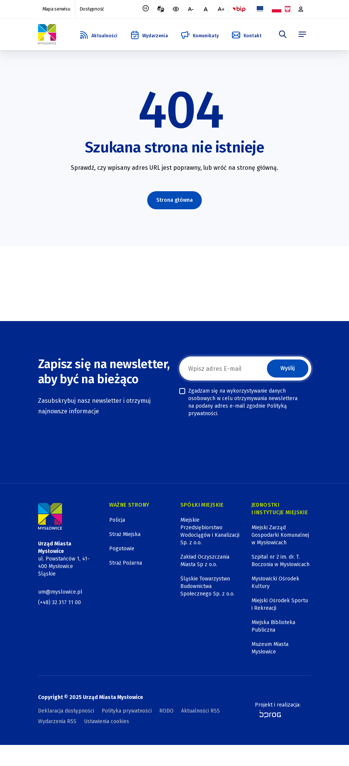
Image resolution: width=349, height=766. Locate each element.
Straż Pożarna (125, 563)
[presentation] (236, 436)
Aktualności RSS (200, 711)
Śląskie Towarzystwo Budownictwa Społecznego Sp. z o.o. (207, 586)
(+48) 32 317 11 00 (59, 602)
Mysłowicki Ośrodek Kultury (275, 582)
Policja (117, 520)
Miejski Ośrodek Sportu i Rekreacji (279, 604)
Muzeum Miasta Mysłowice (269, 648)
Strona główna (174, 200)
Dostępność (91, 9)
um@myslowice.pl (60, 592)
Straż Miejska (124, 534)
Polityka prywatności (127, 711)
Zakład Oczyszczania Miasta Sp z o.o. (204, 561)
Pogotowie (121, 548)
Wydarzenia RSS (57, 721)
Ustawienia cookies (106, 721)
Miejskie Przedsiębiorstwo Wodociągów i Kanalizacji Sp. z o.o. (209, 531)
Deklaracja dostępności (66, 711)
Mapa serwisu (56, 9)
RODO (166, 711)
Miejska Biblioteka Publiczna (273, 626)
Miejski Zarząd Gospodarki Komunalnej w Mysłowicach (280, 535)
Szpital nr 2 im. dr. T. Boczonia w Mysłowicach (280, 561)
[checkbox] (182, 391)
